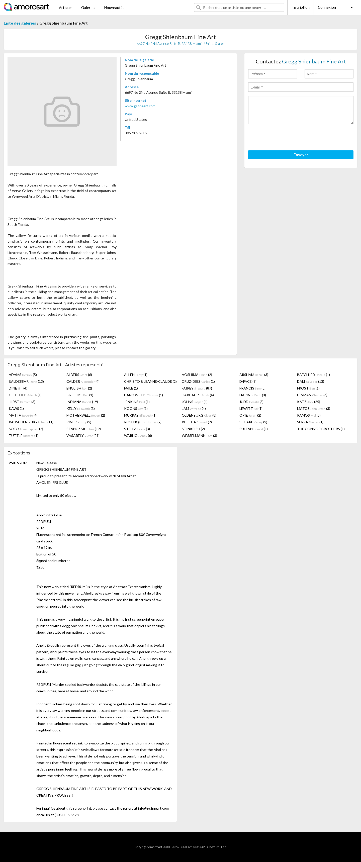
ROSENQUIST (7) (142, 422)
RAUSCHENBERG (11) (31, 422)
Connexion (327, 7)
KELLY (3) (80, 408)
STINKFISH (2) (193, 429)
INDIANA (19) (82, 402)
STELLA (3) (137, 429)
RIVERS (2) (78, 422)
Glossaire (213, 847)
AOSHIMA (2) (197, 374)
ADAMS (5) (23, 374)
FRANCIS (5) (252, 388)
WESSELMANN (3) (199, 435)
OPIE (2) (250, 415)
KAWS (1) (16, 408)
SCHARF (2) (253, 422)
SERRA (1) (310, 422)
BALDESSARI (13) (26, 381)
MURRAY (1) (140, 415)
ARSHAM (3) (253, 374)
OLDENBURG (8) (199, 415)
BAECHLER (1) (313, 374)
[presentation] (286, 138)
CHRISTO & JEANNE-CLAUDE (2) (150, 381)
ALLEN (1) (135, 374)
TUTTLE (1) (23, 435)
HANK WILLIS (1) (143, 395)
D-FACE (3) (247, 381)
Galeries (88, 7)
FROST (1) (308, 388)
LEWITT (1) (250, 408)
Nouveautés (114, 7)
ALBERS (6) (79, 374)
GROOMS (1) (79, 395)
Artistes (65, 7)
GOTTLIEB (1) (25, 395)
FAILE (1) (131, 388)
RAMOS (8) (309, 415)
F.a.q (224, 847)
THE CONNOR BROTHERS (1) (321, 429)
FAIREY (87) (197, 388)
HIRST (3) (22, 402)
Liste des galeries (20, 23)
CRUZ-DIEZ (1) (198, 381)
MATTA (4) (23, 415)
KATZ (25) (308, 402)
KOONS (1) (136, 408)
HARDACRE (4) (198, 395)
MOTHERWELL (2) (85, 415)
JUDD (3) (251, 402)
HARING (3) (252, 395)
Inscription (301, 7)
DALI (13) (310, 381)
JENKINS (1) (137, 402)
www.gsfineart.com (140, 106)
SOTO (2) (26, 429)
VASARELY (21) (83, 435)
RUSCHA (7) (197, 422)
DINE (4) (18, 388)
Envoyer (301, 154)
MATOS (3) (313, 408)
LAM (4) (194, 408)
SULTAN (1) (253, 429)
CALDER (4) (83, 381)
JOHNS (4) (195, 402)
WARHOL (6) (138, 435)
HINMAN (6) (312, 395)
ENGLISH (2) (79, 388)
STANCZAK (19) (83, 429)
